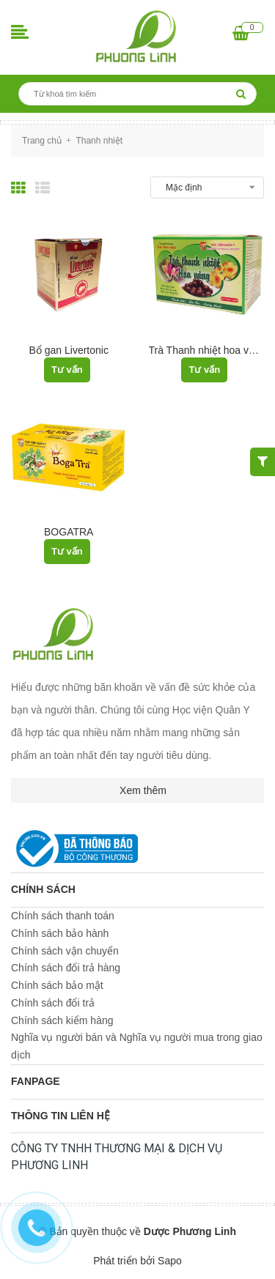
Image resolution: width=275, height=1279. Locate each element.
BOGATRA (68, 532)
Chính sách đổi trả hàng (65, 968)
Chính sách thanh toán (62, 916)
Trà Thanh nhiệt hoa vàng (207, 350)
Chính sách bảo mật (57, 985)
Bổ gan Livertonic (69, 350)
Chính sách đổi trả (53, 1003)
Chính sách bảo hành (60, 933)
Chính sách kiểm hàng (62, 1020)
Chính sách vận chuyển (65, 951)
